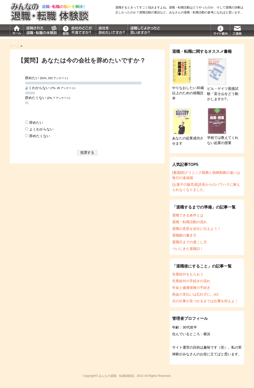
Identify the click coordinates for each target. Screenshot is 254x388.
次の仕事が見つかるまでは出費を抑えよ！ (205, 301)
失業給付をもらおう (187, 274)
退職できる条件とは (187, 215)
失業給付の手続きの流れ (191, 281)
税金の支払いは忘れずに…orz (195, 294)
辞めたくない (39, 136)
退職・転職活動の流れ (189, 222)
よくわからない (41, 129)
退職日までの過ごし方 (189, 242)
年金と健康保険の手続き (191, 288)
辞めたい (36, 122)
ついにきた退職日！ (187, 249)
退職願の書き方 (184, 235)
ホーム (15, 46)
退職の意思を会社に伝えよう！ (196, 229)
